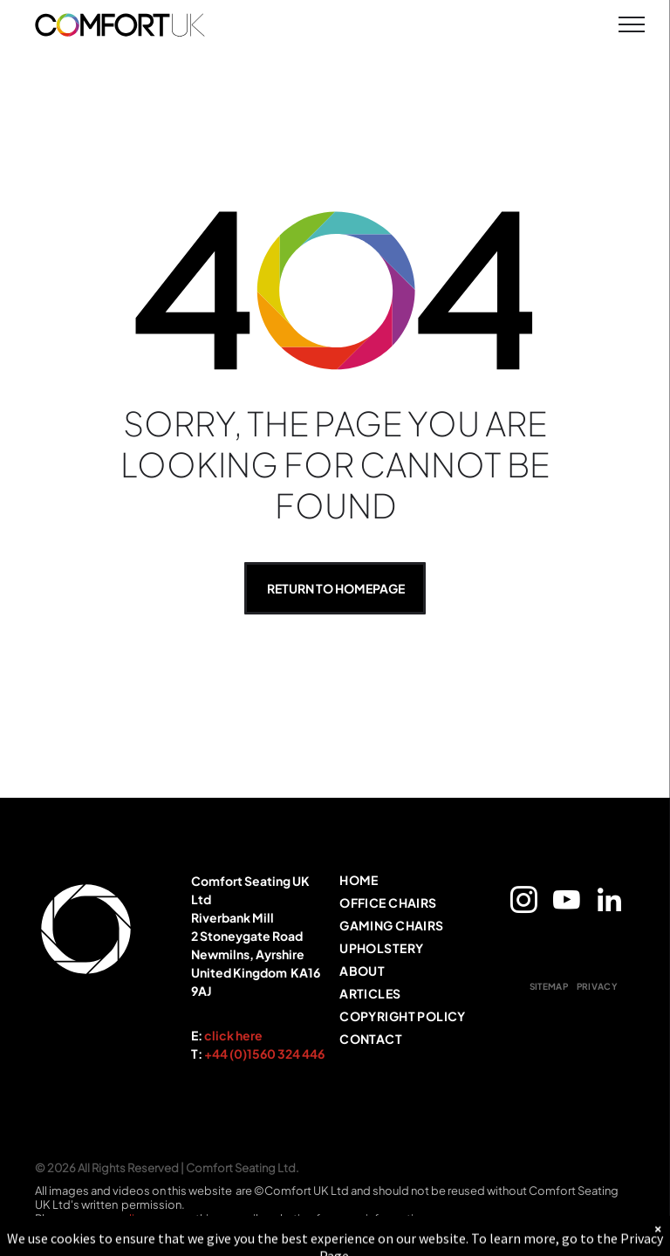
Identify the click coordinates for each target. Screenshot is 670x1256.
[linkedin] (609, 903)
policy (130, 1218)
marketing (287, 1218)
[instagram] (523, 903)
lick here (237, 1035)
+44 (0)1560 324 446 (264, 1053)
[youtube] (566, 903)
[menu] (631, 24)
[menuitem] (410, 883)
